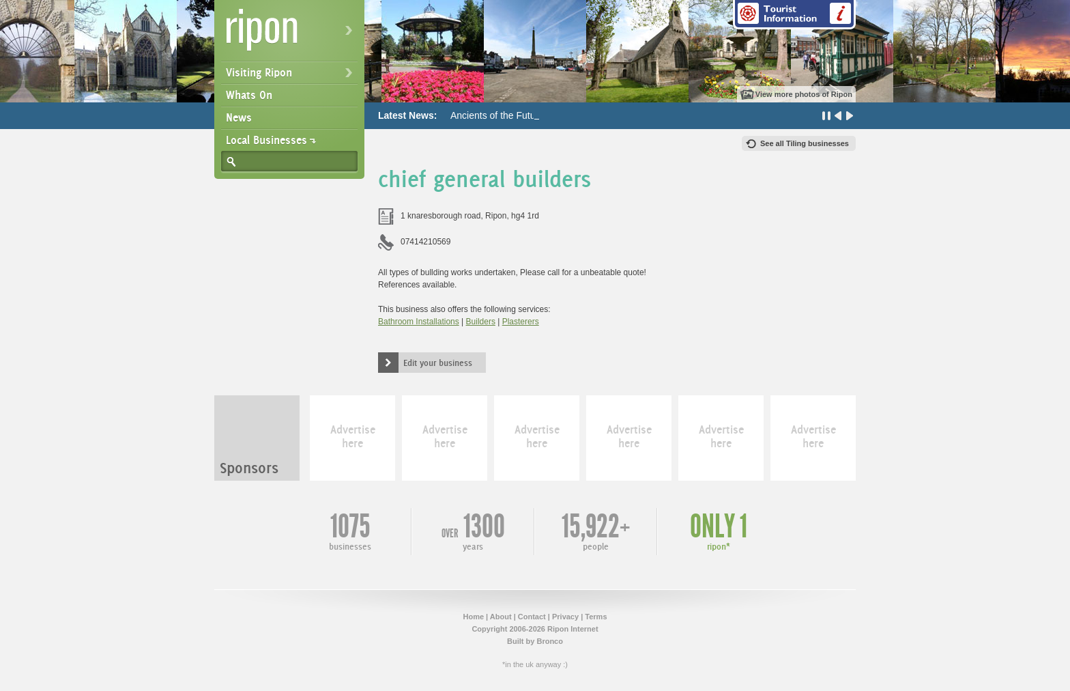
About (501, 616)
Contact (532, 616)
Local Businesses (266, 140)
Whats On (249, 95)
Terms (596, 616)
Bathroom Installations (418, 321)
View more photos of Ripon (803, 94)
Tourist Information (794, 14)
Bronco (549, 641)
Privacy (565, 616)
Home (473, 616)
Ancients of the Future (497, 115)
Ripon (292, 34)
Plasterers (520, 321)
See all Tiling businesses (804, 143)
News (239, 117)
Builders (480, 321)
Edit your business (437, 362)
